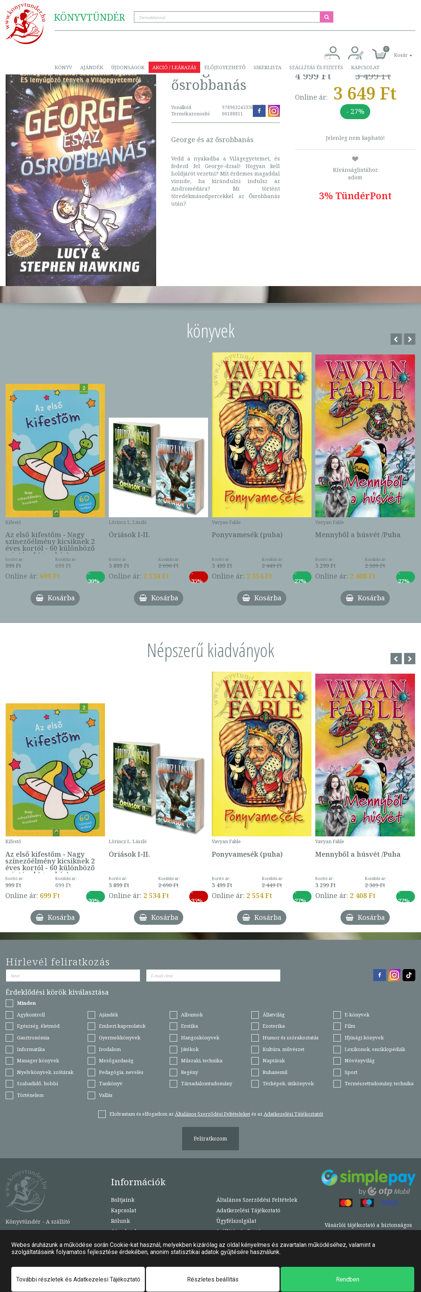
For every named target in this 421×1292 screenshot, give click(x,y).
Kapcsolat (365, 67)
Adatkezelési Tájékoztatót (293, 1113)
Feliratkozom (210, 1138)
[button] (394, 51)
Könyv (63, 67)
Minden (26, 1003)
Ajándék (91, 67)
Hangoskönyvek (200, 1037)
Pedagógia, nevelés (121, 1072)
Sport (351, 1072)
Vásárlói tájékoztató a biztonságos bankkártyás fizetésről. (368, 1228)
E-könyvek (357, 1014)
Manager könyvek (38, 1060)
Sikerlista (267, 67)
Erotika (189, 1025)
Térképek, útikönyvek (288, 1083)
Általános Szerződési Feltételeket (212, 1113)
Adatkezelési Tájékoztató (248, 1210)
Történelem (30, 1095)
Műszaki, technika (201, 1060)
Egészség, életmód (38, 1025)
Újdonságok (127, 67)
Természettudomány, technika (379, 1083)
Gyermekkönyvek (119, 1037)
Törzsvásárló (74, 82)
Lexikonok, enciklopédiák (375, 1049)
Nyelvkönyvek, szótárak (45, 1072)
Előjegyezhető (225, 67)
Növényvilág (360, 1060)
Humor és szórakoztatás (291, 1037)
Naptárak (274, 1060)
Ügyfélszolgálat (236, 1220)
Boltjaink (122, 1199)
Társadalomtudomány (206, 1083)
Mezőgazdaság (116, 1060)
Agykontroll (31, 1014)
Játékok (190, 1049)
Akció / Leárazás (174, 67)
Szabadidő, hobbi (37, 1083)
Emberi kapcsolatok (122, 1025)
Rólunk (120, 1220)
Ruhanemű (275, 1072)
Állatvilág (274, 1014)
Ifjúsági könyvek (364, 1037)
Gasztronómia (33, 1037)
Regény (189, 1072)
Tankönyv (111, 1083)
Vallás (105, 1095)
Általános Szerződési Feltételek (256, 1199)
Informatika (31, 1049)
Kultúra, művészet (283, 1049)
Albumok (192, 1014)
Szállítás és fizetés (316, 67)
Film (350, 1025)
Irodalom (110, 1049)
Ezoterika (274, 1025)
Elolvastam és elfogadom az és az (216, 1113)
